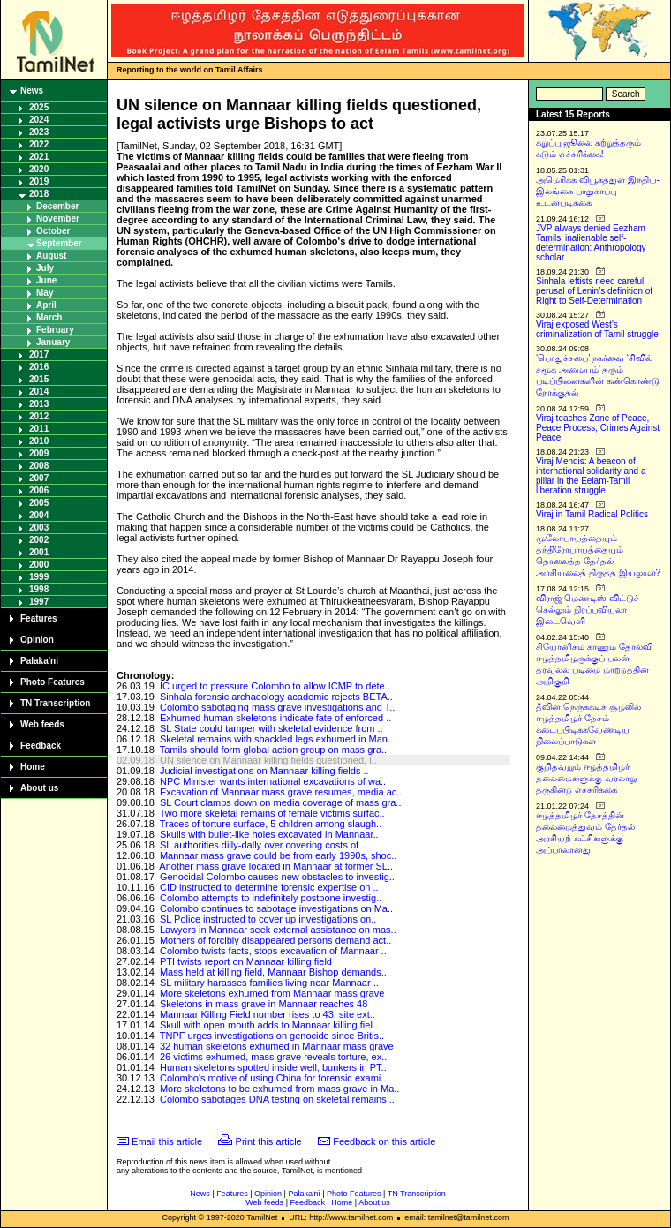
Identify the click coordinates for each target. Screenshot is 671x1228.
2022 (39, 144)
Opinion (37, 639)
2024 (39, 119)
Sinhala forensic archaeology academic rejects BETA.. (276, 696)
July (45, 268)
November (57, 218)
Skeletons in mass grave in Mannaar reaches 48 (263, 1003)
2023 (39, 132)
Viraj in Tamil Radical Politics (592, 514)
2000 (39, 564)
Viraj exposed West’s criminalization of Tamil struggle (597, 329)
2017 (39, 354)
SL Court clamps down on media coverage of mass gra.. (281, 802)
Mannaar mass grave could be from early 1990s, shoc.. (278, 855)
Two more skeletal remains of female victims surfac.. (272, 813)
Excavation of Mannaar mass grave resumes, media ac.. (281, 792)
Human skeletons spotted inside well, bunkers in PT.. (273, 1067)
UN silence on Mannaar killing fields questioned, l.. (268, 760)
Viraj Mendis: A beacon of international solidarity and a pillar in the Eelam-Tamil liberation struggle (591, 475)
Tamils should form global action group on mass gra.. (273, 749)
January (53, 342)
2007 (39, 478)
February (55, 330)
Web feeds (42, 724)
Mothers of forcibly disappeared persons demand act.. (275, 940)
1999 (39, 577)
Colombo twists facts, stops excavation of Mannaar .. (273, 950)
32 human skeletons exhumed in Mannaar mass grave (277, 1046)
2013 (39, 404)
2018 (39, 194)
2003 (39, 527)
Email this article (167, 1141)
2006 (39, 490)
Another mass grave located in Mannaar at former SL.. (276, 866)
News (31, 90)
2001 (39, 552)
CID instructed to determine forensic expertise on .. (269, 887)
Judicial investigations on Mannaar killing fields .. (264, 770)
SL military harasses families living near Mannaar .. (269, 982)
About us (39, 788)
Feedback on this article (384, 1141)
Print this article (269, 1141)
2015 (39, 379)
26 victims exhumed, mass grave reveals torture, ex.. (273, 1056)
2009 (39, 453)
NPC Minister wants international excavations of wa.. (273, 781)
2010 (39, 441)
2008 (39, 466)
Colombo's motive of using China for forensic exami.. (273, 1078)
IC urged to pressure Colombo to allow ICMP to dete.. (275, 686)
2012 (39, 416)
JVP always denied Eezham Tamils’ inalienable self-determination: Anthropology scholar (591, 242)
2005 (39, 503)
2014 (39, 391)
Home (32, 767)
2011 (39, 428)
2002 (39, 540)
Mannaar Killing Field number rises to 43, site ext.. (267, 1014)
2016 (39, 367)
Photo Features (52, 682)
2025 (39, 107)
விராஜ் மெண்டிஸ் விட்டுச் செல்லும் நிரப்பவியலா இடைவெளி (587, 609)
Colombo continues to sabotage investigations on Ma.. (276, 908)
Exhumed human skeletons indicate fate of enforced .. (275, 717)
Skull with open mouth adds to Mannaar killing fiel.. (269, 1025)
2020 (39, 169)
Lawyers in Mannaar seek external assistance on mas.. (278, 929)
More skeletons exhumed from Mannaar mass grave (272, 993)
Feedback (40, 745)
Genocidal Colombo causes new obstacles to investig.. (277, 876)
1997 (39, 601)
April (46, 305)
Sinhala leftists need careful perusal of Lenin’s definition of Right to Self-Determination (594, 290)
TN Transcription (55, 703)
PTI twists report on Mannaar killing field (246, 961)
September (59, 243)
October (53, 231)
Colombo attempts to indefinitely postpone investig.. (270, 898)
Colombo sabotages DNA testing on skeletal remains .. (277, 1099)
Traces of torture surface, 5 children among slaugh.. (271, 823)
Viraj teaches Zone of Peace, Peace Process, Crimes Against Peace (598, 427)
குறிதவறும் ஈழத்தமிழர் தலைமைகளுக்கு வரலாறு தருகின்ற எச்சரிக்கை (586, 778)
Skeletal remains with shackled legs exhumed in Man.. (276, 739)
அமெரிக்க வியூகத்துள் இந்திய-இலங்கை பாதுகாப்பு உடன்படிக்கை (598, 191)
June (46, 280)
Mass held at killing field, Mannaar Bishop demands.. (273, 972)
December (57, 206)
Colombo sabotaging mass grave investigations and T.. (277, 707)
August (51, 255)
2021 (39, 157)
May (44, 293)
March (49, 317)
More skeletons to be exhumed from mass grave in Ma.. (279, 1088)
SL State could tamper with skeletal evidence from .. (271, 728)
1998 (39, 589)
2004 (39, 515)
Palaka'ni (39, 661)
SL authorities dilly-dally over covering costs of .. (263, 845)
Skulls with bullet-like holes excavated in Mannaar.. (269, 834)
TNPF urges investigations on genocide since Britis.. (272, 1035)
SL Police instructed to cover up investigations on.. (268, 919)
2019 (39, 181)
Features (38, 618)
